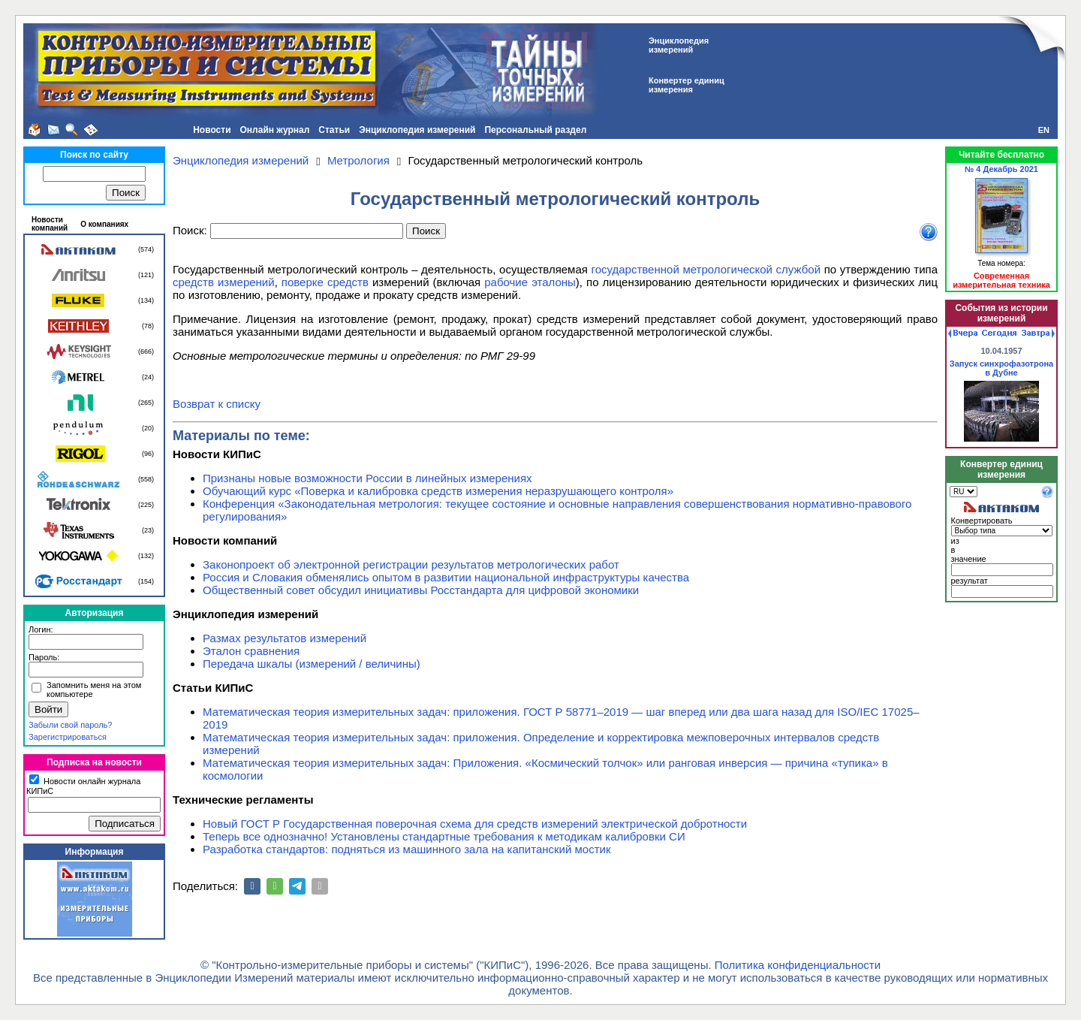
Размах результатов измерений (284, 638)
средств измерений (224, 282)
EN (1043, 129)
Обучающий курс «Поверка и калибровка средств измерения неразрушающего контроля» (438, 490)
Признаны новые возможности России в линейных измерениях (367, 478)
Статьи (334, 130)
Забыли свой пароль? (70, 724)
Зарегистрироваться (68, 736)
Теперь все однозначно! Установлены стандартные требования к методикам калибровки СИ (444, 836)
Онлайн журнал (275, 130)
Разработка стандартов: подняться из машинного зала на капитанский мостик (407, 849)
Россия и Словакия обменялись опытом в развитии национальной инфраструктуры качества (446, 577)
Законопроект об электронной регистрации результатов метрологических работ (411, 564)
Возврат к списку (216, 403)
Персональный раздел (535, 130)
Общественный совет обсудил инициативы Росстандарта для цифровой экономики (421, 590)
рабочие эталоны (530, 282)
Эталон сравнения (251, 650)
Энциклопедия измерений (417, 130)
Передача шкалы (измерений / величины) (311, 663)
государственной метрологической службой (706, 269)
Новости (211, 130)
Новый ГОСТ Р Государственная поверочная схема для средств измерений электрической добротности (475, 823)
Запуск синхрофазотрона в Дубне (1001, 368)
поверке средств (325, 282)
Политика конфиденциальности (798, 964)
